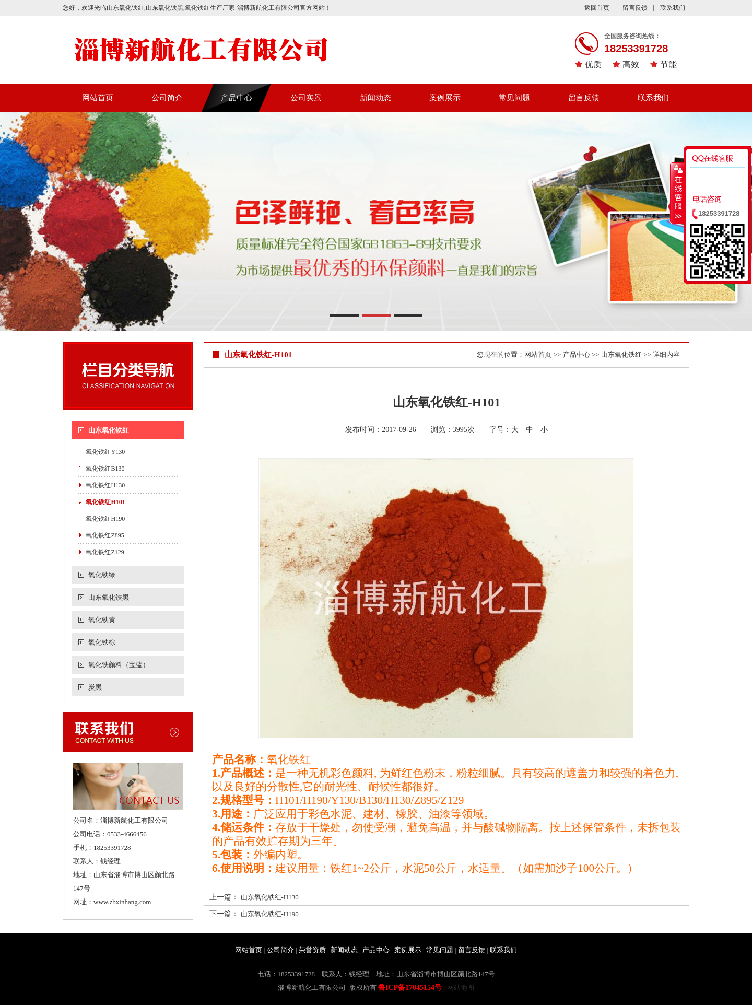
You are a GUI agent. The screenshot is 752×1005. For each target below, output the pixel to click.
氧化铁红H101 (105, 502)
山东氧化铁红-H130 (270, 897)
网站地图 (460, 987)
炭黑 (95, 687)
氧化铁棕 (101, 642)
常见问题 (514, 98)
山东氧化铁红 (108, 430)
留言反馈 (635, 7)
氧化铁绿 (101, 575)
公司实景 (306, 98)
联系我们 (672, 7)
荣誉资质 (312, 950)
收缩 (677, 193)
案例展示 (445, 98)
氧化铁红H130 (105, 485)
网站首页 (97, 98)
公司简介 (167, 98)
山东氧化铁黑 (108, 597)
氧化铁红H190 (105, 518)
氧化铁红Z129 (105, 552)
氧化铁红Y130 (105, 451)
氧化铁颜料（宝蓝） (118, 665)
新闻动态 (375, 98)
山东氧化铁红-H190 (270, 914)
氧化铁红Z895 (105, 535)
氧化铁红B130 (105, 468)
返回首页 (596, 7)
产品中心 (236, 98)
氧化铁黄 (101, 620)
